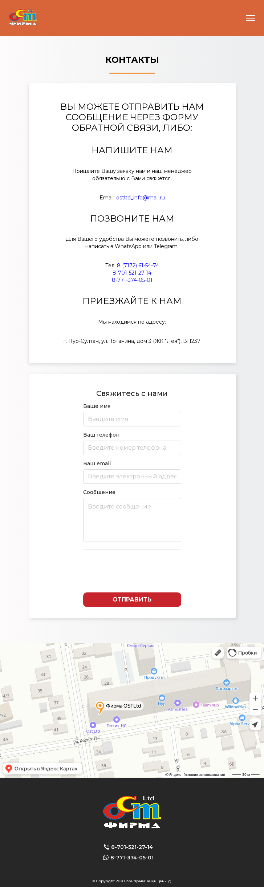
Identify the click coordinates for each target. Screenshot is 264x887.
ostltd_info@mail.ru (140, 197)
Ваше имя (132, 414)
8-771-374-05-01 (132, 280)
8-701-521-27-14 (132, 273)
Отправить (132, 599)
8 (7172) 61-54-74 (138, 265)
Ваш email (132, 472)
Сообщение (132, 515)
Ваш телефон (132, 443)
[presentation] (132, 571)
